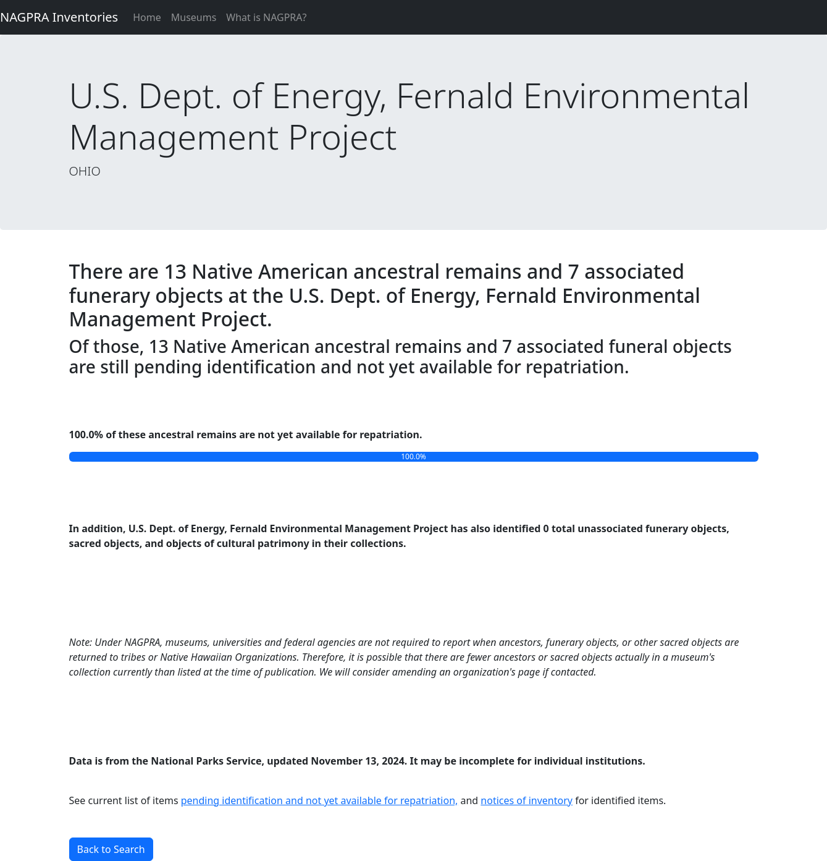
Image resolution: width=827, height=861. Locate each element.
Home (147, 17)
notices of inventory (527, 800)
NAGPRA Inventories (59, 17)
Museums (194, 17)
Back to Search (111, 849)
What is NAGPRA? (266, 17)
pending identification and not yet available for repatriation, (319, 800)
